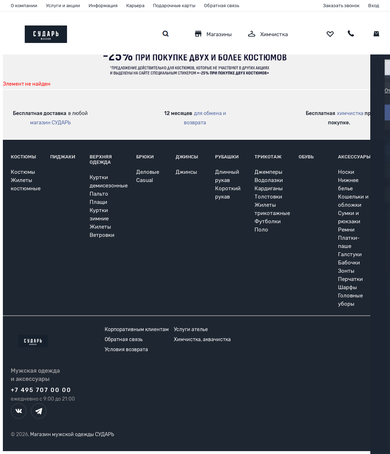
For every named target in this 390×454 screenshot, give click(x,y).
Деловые (147, 172)
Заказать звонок (341, 5)
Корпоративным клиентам (137, 329)
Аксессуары (354, 156)
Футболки (268, 221)
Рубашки (227, 156)
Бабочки (349, 262)
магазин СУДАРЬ (50, 123)
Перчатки (350, 279)
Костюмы (23, 156)
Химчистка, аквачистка (202, 339)
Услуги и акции (63, 5)
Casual (144, 180)
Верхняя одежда (101, 159)
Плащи (98, 202)
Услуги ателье (191, 329)
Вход (373, 5)
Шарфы (347, 287)
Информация (103, 5)
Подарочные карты (174, 5)
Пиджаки (62, 156)
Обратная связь (221, 5)
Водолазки (269, 180)
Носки (346, 172)
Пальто (99, 194)
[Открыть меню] (11, 32)
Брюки (145, 156)
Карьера (135, 5)
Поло (261, 229)
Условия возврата (126, 350)
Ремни (346, 229)
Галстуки (350, 254)
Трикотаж (268, 156)
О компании (24, 5)
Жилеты (100, 227)
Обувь (306, 156)
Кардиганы (269, 188)
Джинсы (187, 156)
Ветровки (102, 235)
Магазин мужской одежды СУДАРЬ (72, 434)
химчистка (350, 113)
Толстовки (268, 196)
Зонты (346, 271)
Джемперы (268, 172)
